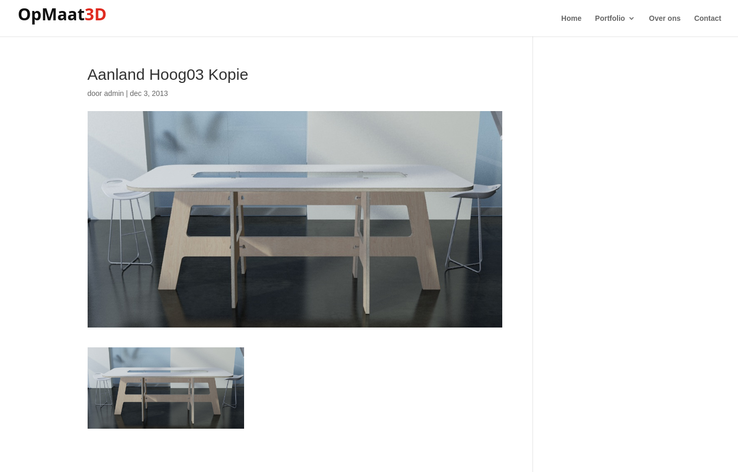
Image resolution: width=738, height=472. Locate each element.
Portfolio (610, 18)
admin (114, 93)
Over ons (665, 18)
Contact (707, 18)
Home (571, 18)
